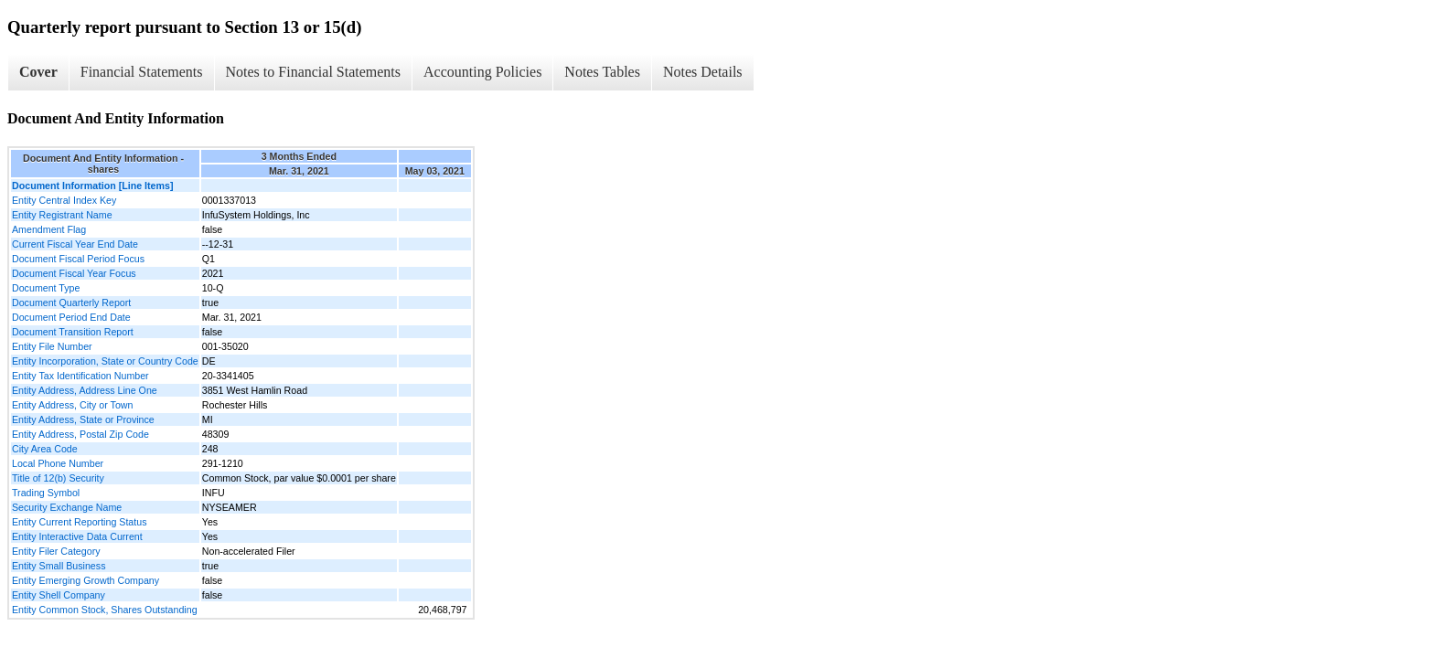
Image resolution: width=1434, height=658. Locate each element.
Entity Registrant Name (62, 214)
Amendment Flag (49, 229)
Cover (38, 72)
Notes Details (703, 72)
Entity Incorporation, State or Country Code (105, 361)
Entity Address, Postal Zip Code (80, 434)
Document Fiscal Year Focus (74, 273)
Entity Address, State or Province (83, 419)
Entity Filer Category (56, 551)
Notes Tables (602, 72)
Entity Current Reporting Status (79, 521)
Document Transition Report (73, 331)
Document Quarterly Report (71, 302)
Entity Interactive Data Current (77, 536)
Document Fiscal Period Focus (78, 258)
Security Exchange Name (67, 507)
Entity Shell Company (58, 594)
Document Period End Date (71, 317)
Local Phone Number (57, 463)
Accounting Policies (482, 72)
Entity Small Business (58, 565)
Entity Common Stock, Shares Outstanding (105, 609)
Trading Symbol (46, 492)
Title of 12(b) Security (58, 477)
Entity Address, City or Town (72, 404)
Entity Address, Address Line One (84, 390)
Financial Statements (141, 72)
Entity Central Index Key (64, 200)
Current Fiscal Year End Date (75, 244)
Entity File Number (52, 346)
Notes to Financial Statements (313, 72)
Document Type (46, 287)
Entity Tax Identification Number (80, 375)
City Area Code (45, 448)
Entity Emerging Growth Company (85, 580)
